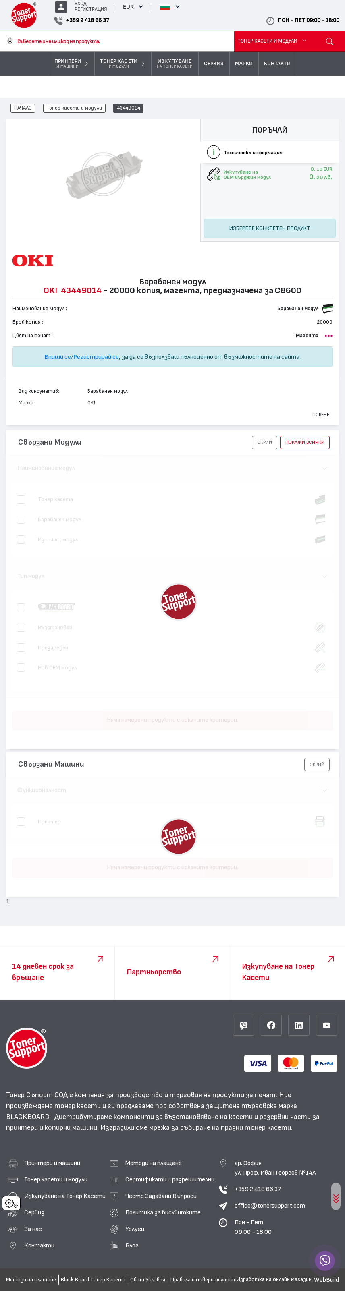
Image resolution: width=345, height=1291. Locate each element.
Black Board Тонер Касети (93, 1280)
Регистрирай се (96, 357)
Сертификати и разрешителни (169, 1179)
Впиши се (57, 357)
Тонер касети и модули (74, 108)
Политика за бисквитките (163, 1212)
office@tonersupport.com (270, 1205)
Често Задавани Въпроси (161, 1196)
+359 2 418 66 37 (258, 1189)
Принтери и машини (52, 1163)
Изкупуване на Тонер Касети (65, 1196)
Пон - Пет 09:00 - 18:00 (253, 1227)
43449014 (128, 108)
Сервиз (34, 1212)
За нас (33, 1229)
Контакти (39, 1245)
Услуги (134, 1229)
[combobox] (117, 41)
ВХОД (81, 3)
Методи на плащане (153, 1163)
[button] (264, 442)
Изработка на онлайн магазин (274, 1279)
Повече (320, 414)
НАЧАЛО (23, 108)
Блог (132, 1245)
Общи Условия (147, 1280)
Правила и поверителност (203, 1280)
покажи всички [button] (304, 442)
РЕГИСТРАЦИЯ (91, 9)
